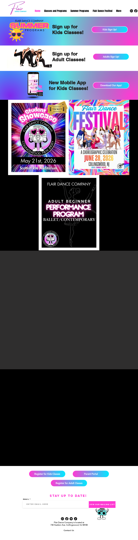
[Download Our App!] (111, 85)
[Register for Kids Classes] (47, 474)
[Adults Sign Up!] (111, 56)
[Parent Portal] (91, 474)
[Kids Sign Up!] (110, 29)
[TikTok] (75, 518)
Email (26, 499)
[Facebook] (135, 10)
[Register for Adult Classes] (69, 483)
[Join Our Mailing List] (102, 504)
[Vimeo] (71, 518)
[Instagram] (131, 10)
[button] (55, 11)
